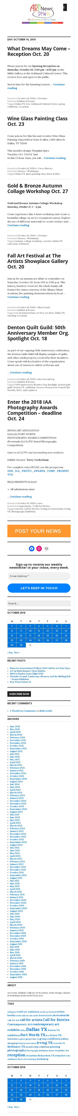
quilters (33, 390)
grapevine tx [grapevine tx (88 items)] (32, 1039)
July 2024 (14, 784)
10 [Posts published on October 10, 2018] (30, 631)
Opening (11, 315)
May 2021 (15, 886)
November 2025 (18, 743)
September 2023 (18, 809)
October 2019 (17, 938)
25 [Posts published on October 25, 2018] (39, 640)
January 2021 (16, 897)
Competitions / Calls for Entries (33, 506)
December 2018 (18, 966)
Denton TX (18, 387)
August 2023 (16, 812)
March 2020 (16, 925)
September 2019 (18, 941)
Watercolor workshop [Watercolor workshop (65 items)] (26, 1059)
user (40, 503)
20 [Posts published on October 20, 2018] (57, 635)
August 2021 (16, 878)
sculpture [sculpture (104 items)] (60, 1055)
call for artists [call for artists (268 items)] (31, 1020)
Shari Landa (44, 307)
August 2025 (16, 751)
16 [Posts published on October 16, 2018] (21, 635)
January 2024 (17, 798)
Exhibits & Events (26, 101)
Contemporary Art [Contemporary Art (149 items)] (19, 1024)
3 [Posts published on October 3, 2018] (30, 626)
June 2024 (15, 787)
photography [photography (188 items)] (16, 1050)
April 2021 (15, 889)
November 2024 (18, 773)
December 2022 (18, 834)
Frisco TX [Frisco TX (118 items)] (56, 1035)
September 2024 (18, 779)
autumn (19, 241)
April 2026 (15, 732)
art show (49, 313)
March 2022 (16, 858)
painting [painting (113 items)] (55, 1046)
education (12, 244)
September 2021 (18, 875)
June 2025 (15, 757)
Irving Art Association (51, 509)
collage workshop (33, 241)
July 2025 (14, 754)
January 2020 (17, 930)
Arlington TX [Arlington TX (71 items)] (13, 1012)
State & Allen (53, 174)
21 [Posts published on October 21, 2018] (66, 635)
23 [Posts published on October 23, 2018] (21, 640)
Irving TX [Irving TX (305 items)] (45, 1043)
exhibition (30, 387)
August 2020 (16, 911)
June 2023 (15, 817)
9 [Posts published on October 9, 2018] (21, 631)
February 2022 (17, 861)
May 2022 (15, 853)
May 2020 (15, 919)
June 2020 (15, 916)
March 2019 (16, 958)
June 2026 (15, 726)
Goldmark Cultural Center (44, 104)
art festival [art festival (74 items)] (51, 1012)
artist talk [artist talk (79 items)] (20, 1015)
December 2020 (18, 900)
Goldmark (24, 244)
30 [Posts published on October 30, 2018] (21, 645)
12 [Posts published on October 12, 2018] (48, 631)
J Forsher (42, 98)
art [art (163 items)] (21, 1011)
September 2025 (18, 748)
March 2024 (16, 792)
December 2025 (18, 740)
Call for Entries (32, 509)
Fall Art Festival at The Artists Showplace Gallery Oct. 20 (37, 261)
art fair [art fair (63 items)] (43, 1012)
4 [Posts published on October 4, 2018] (39, 626)
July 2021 (14, 881)
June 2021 (15, 883)
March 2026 (16, 734)
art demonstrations (25, 313)
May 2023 (15, 820)
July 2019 (14, 947)
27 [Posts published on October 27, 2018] (57, 640)
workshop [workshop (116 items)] (42, 1059)
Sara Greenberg (46, 379)
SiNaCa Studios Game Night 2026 (26, 673)
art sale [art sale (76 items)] (29, 1015)
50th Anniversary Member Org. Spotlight (36, 384)
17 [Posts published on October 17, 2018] (30, 635)
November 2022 (18, 836)
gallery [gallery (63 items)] (22, 1039)
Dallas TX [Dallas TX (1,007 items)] (36, 1029)
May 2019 (15, 952)
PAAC (19, 390)
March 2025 (16, 765)
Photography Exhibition (23, 511)
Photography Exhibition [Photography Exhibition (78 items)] (37, 1050)
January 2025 (16, 770)
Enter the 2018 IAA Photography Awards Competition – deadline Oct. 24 (34, 410)
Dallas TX (20, 104)
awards (19, 509)
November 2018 (18, 969)
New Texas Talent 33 (20, 682)
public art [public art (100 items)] (63, 1050)
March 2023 (16, 825)
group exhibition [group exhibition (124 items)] (49, 1038)
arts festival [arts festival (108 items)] (40, 1015)
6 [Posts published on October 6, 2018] (57, 626)
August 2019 (16, 944)
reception (23, 106)
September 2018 (18, 974)
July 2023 (14, 814)
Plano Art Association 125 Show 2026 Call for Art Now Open (40, 668)
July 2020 (15, 914)
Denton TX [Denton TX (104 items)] (54, 1030)
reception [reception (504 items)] (16, 1054)
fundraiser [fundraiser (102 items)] (13, 1038)
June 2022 (15, 850)
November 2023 (18, 803)
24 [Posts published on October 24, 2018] (30, 640)
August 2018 (16, 977)
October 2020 (17, 905)
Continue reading (55, 157)
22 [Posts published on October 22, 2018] (12, 640)
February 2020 (17, 927)
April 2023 (15, 823)
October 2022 (17, 839)
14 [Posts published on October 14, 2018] (66, 631)
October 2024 (17, 776)
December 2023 (18, 801)
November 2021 (18, 869)
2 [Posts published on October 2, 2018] (21, 626)
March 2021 (16, 892)
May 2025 (15, 759)
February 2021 (17, 894)
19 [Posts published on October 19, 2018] (48, 635)
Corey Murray (45, 168)
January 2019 (16, 963)
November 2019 (18, 936)
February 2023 (17, 828)
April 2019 (15, 955)
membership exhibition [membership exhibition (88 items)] (37, 1047)
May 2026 (15, 729)
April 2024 (15, 790)
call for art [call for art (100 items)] (13, 1020)
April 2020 (15, 922)
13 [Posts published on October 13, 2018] (57, 631)
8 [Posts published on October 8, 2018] (12, 631)
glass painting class (36, 174)
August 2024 (16, 781)
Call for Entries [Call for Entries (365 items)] (56, 1019)
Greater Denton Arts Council (51, 387)
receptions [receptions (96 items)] (31, 1055)
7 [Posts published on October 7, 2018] (66, 626)
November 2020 (18, 903)
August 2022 (16, 845)
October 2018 (17, 971)
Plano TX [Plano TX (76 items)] (53, 1050)
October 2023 (17, 806)
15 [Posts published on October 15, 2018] (12, 635)
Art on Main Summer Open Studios (27, 671)
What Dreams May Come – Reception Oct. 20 (38, 51)
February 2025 (17, 768)
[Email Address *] (39, 576)
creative (47, 241)
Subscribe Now (19, 694)
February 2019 (17, 960)
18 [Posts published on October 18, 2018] (39, 635)
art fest (40, 313)
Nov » (17, 652)
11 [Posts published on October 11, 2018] (39, 631)
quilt (25, 390)
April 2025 (15, 762)
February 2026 (17, 737)
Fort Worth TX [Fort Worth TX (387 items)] (33, 1035)
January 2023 (17, 831)
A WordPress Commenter (23, 711)
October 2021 (17, 872)
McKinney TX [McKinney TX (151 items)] (16, 1046)
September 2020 (18, 908)
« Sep (10, 652)
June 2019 (15, 949)
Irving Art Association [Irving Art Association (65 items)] (27, 1043)
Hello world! (46, 711)
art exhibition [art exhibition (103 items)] (31, 1011)
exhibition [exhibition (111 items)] (13, 1035)
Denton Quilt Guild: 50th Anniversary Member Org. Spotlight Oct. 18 (38, 333)
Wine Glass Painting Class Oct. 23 (37, 121)
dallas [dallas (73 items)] (23, 1030)
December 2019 (18, 933)
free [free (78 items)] (48, 1035)
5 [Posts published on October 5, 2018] (47, 626)
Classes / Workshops (28, 171)
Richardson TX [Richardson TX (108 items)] (46, 1055)
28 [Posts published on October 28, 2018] (66, 640)
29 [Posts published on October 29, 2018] (12, 645)
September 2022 (18, 842)
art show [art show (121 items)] (53, 1015)
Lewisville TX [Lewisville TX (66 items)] (59, 1043)
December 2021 (18, 867)
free (28, 104)
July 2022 (14, 847)
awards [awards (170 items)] (64, 1015)
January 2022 (17, 864)
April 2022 (15, 856)
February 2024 (17, 795)
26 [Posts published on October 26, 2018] (47, 640)
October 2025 (17, 746)
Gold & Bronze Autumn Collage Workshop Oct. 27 (37, 188)
